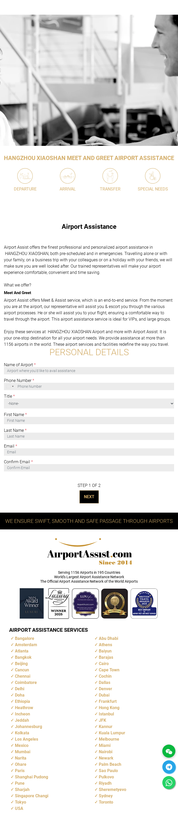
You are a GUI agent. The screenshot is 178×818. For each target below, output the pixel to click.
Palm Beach (110, 764)
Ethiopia (22, 701)
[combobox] (10, 386)
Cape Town (109, 669)
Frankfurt (108, 701)
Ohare (20, 764)
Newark (106, 758)
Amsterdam (26, 644)
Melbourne (109, 739)
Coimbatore (26, 682)
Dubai (104, 695)
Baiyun (105, 651)
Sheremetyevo (112, 789)
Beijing (21, 663)
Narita (20, 758)
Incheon (22, 713)
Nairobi (105, 751)
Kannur (105, 726)
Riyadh (105, 783)
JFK (102, 720)
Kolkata (22, 732)
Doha (20, 695)
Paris (20, 770)
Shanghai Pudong (31, 776)
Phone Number (19, 381)
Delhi (19, 688)
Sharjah (22, 789)
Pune (20, 783)
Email (10, 446)
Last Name (15, 430)
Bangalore (24, 638)
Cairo (104, 663)
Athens (105, 644)
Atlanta (21, 651)
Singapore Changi (31, 795)
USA (19, 808)
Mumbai (22, 751)
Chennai (22, 676)
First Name (15, 415)
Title (9, 396)
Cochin (105, 676)
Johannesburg (28, 726)
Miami (105, 745)
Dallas (104, 682)
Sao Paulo (108, 770)
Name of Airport (20, 365)
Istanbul (106, 713)
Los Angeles (26, 739)
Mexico (21, 745)
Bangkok (23, 657)
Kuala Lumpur (112, 732)
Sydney (106, 795)
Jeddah (22, 720)
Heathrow (24, 707)
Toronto (106, 802)
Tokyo (20, 802)
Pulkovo (106, 776)
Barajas (106, 657)
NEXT (89, 496)
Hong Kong (109, 707)
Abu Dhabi (108, 638)
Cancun (22, 669)
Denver (105, 688)
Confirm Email (18, 462)
